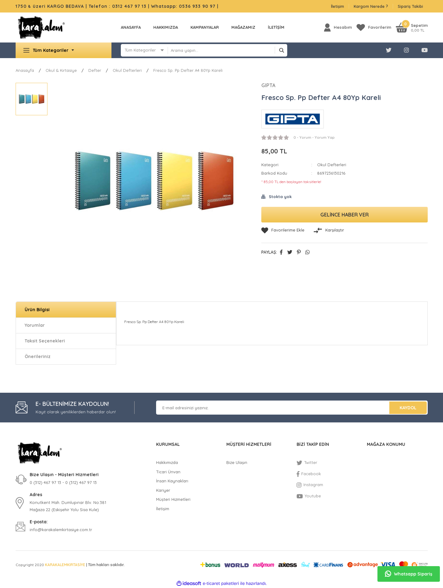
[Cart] (412, 27)
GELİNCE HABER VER (344, 215)
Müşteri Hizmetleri (173, 499)
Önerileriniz (38, 356)
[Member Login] (338, 27)
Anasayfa (131, 27)
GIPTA (268, 85)
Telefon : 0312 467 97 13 (117, 6)
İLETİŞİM (276, 27)
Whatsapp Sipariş (408, 574)
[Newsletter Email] (292, 408)
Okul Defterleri (331, 164)
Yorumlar (35, 325)
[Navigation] (64, 50)
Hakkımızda (165, 27)
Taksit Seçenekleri (45, 341)
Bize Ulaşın (236, 462)
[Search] (227, 50)
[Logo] (41, 27)
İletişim (337, 6)
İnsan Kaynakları (172, 480)
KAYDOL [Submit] (408, 408)
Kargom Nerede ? (371, 6)
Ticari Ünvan (168, 471)
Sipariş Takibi (410, 6)
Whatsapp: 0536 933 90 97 (184, 6)
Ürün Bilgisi (37, 309)
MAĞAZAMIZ (243, 27)
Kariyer (163, 490)
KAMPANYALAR (204, 27)
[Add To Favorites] (282, 230)
